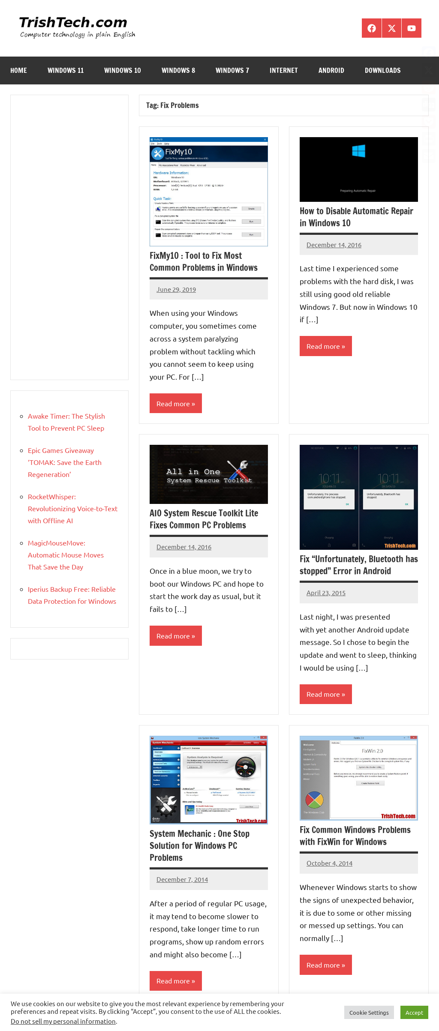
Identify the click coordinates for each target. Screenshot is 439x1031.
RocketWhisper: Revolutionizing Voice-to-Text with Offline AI (72, 508)
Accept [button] (414, 1012)
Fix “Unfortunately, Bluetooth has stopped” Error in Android (359, 565)
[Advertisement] (69, 237)
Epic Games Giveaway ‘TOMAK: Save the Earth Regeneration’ (65, 462)
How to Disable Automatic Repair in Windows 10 (356, 217)
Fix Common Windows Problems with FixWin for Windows (355, 836)
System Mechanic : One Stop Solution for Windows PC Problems (200, 846)
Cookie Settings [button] (369, 1012)
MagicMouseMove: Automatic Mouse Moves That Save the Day (66, 554)
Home (18, 70)
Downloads (383, 70)
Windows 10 (122, 70)
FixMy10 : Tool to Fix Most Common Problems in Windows (204, 261)
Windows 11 (66, 70)
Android (331, 70)
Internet (284, 70)
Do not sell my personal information (63, 1021)
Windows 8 (178, 70)
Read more (173, 403)
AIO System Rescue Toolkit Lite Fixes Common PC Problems (204, 519)
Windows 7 (232, 70)
